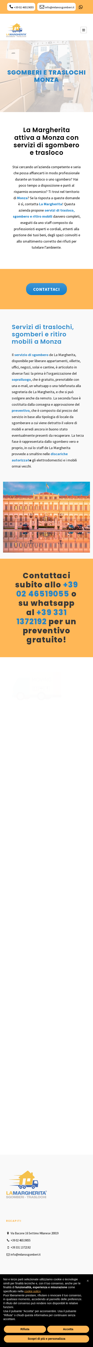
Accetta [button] (68, 1329)
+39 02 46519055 (22, 7)
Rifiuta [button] (24, 1329)
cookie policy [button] (32, 1291)
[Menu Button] (83, 30)
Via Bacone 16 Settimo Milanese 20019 (32, 1233)
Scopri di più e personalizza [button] (46, 1338)
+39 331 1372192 (42, 616)
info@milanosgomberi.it (57, 7)
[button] (87, 1280)
